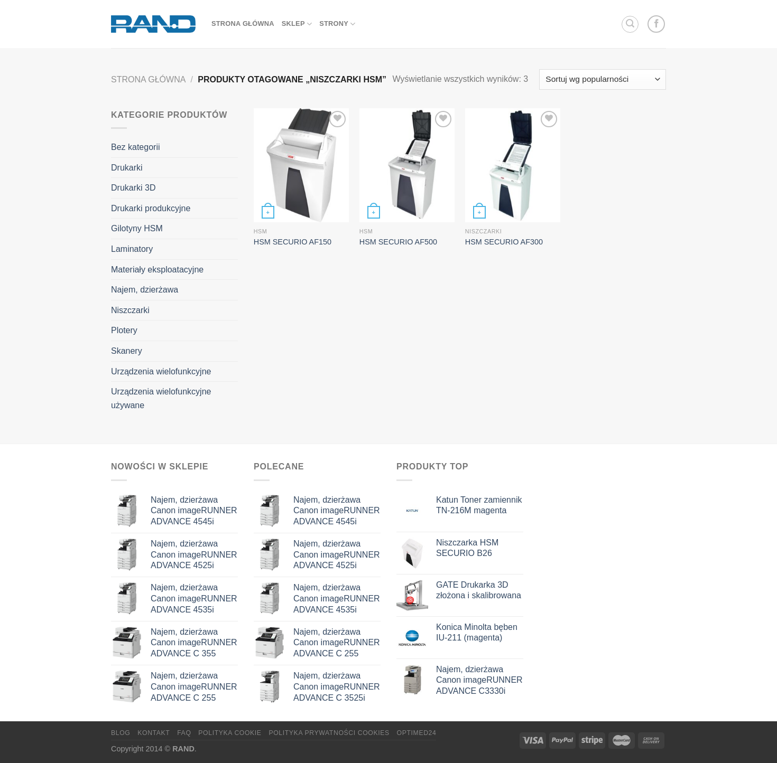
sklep (297, 24)
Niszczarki (130, 310)
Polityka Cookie (229, 733)
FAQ (184, 733)
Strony (337, 24)
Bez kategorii (135, 147)
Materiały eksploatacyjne (157, 269)
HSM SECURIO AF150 (292, 242)
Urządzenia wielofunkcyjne (161, 371)
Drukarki (127, 167)
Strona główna (148, 79)
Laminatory (132, 248)
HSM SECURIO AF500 (398, 242)
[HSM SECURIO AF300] (512, 165)
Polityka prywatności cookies (329, 733)
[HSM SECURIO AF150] (301, 165)
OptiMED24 (417, 733)
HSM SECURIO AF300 (504, 242)
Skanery (126, 350)
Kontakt (153, 733)
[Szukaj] (630, 24)
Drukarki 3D (133, 187)
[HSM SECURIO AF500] (407, 165)
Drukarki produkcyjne (150, 208)
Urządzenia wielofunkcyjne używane (161, 398)
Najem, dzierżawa (144, 289)
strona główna (242, 23)
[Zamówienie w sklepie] (602, 79)
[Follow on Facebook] (656, 24)
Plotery (124, 330)
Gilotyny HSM (137, 228)
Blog (120, 733)
